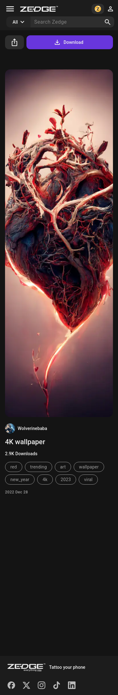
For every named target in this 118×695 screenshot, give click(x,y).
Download (68, 42)
